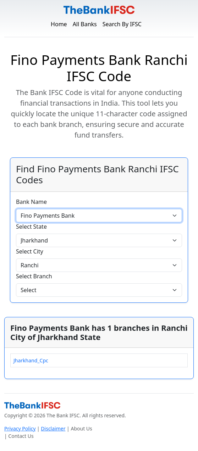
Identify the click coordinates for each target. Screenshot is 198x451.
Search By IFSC (122, 24)
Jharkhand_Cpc (30, 360)
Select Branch (34, 276)
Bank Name (31, 202)
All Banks (85, 24)
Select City (29, 251)
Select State (31, 226)
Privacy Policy (19, 428)
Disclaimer (53, 428)
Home (59, 24)
